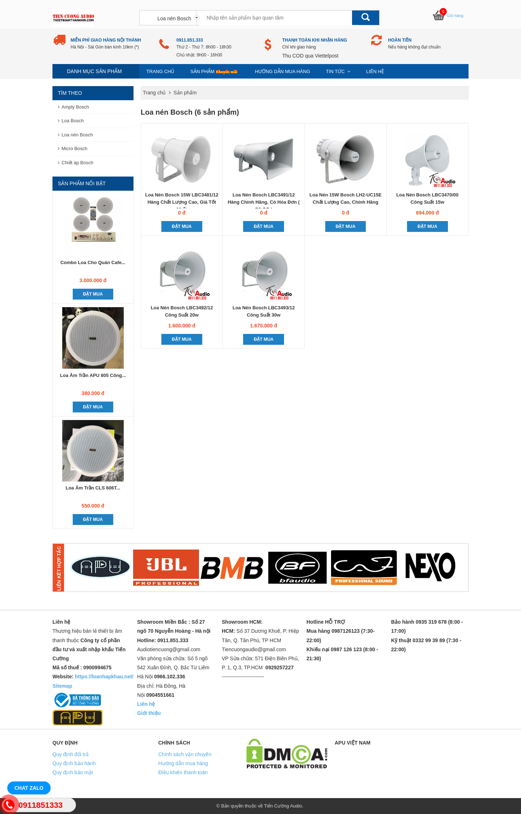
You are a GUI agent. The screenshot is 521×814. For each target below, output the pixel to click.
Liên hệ (375, 71)
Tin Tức (338, 71)
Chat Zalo (28, 788)
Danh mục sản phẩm (94, 71)
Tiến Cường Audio (283, 806)
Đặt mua (182, 226)
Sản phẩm (214, 71)
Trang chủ (161, 71)
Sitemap (62, 686)
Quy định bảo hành (74, 763)
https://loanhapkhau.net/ (104, 676)
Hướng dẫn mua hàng (282, 71)
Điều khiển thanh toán (183, 772)
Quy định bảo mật (72, 772)
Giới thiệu (149, 713)
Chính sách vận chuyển (185, 754)
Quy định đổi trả (70, 754)
